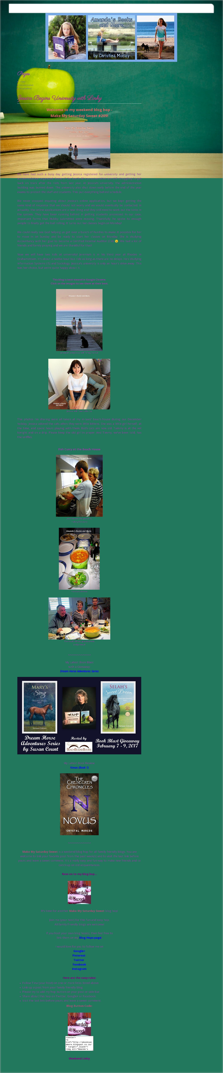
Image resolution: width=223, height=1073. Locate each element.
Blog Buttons (26, 88)
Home (22, 81)
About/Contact (26, 85)
